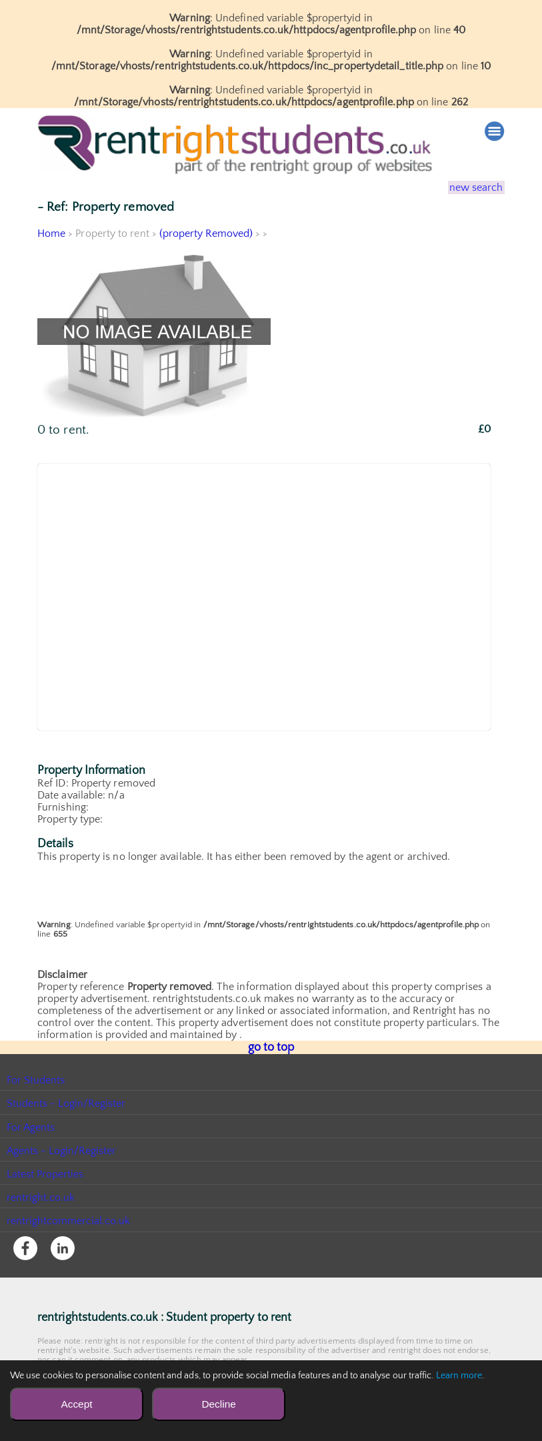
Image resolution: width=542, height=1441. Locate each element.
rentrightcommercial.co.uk (69, 1220)
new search (468, 187)
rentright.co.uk (41, 1196)
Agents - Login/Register (62, 1149)
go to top (271, 1047)
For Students (36, 1079)
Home (51, 233)
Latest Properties (45, 1173)
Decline (218, 1404)
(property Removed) (206, 233)
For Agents (31, 1126)
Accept (76, 1404)
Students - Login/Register (67, 1102)
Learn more (459, 1375)
